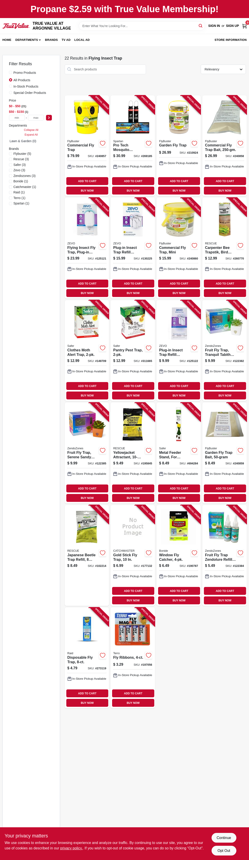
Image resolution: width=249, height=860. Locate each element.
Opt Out (223, 851)
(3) (21, 159)
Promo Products (25, 73)
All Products (22, 80)
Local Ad (82, 40)
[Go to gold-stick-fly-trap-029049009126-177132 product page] (133, 555)
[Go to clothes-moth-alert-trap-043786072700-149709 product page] (87, 350)
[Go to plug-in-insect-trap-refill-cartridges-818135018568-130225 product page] (133, 248)
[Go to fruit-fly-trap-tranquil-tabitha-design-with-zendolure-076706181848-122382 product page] (224, 350)
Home (7, 40)
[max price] (36, 118)
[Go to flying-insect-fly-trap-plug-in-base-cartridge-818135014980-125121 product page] (87, 248)
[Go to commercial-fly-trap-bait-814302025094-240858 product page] (224, 145)
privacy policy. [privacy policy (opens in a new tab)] (71, 848)
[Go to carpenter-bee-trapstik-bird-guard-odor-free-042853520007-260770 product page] (224, 248)
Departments (26, 40)
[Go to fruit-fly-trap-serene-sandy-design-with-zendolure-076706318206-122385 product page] (87, 453)
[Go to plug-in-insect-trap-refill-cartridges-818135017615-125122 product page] (179, 350)
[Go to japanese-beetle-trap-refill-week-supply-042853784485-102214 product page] (87, 555)
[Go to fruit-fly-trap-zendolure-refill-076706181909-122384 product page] (224, 555)
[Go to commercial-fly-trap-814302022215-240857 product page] (87, 145)
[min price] (17, 118)
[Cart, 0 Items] (244, 25)
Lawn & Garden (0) (23, 141)
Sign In (214, 26)
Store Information (230, 40)
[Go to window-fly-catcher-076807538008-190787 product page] (179, 555)
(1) (21, 181)
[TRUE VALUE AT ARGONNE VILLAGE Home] (16, 26)
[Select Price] (49, 118)
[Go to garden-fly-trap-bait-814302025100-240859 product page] (224, 453)
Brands (51, 40)
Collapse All (31, 130)
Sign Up (232, 26)
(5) (22, 153)
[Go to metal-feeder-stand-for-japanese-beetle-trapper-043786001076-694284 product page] (179, 453)
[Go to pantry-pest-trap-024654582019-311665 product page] (133, 350)
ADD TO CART (87, 181)
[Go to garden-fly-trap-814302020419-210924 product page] (179, 145)
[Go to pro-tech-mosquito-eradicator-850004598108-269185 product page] (133, 145)
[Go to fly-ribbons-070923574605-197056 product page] (133, 657)
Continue (224, 838)
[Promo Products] (10, 72)
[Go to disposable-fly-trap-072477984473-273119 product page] (87, 657)
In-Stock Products (26, 86)
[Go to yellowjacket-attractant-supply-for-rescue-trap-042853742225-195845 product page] (133, 453)
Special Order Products (30, 93)
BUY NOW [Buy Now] (87, 190)
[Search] (201, 25)
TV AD (66, 40)
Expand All (31, 134)
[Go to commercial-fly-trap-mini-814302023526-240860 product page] (179, 248)
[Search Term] (142, 25)
